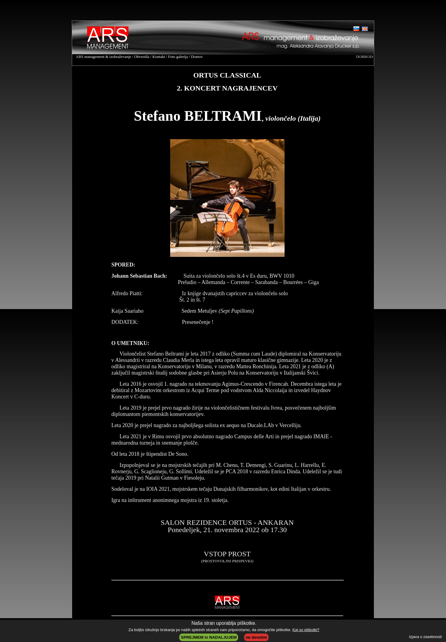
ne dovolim (256, 637)
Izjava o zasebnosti (425, 636)
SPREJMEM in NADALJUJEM (209, 637)
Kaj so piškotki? (305, 630)
